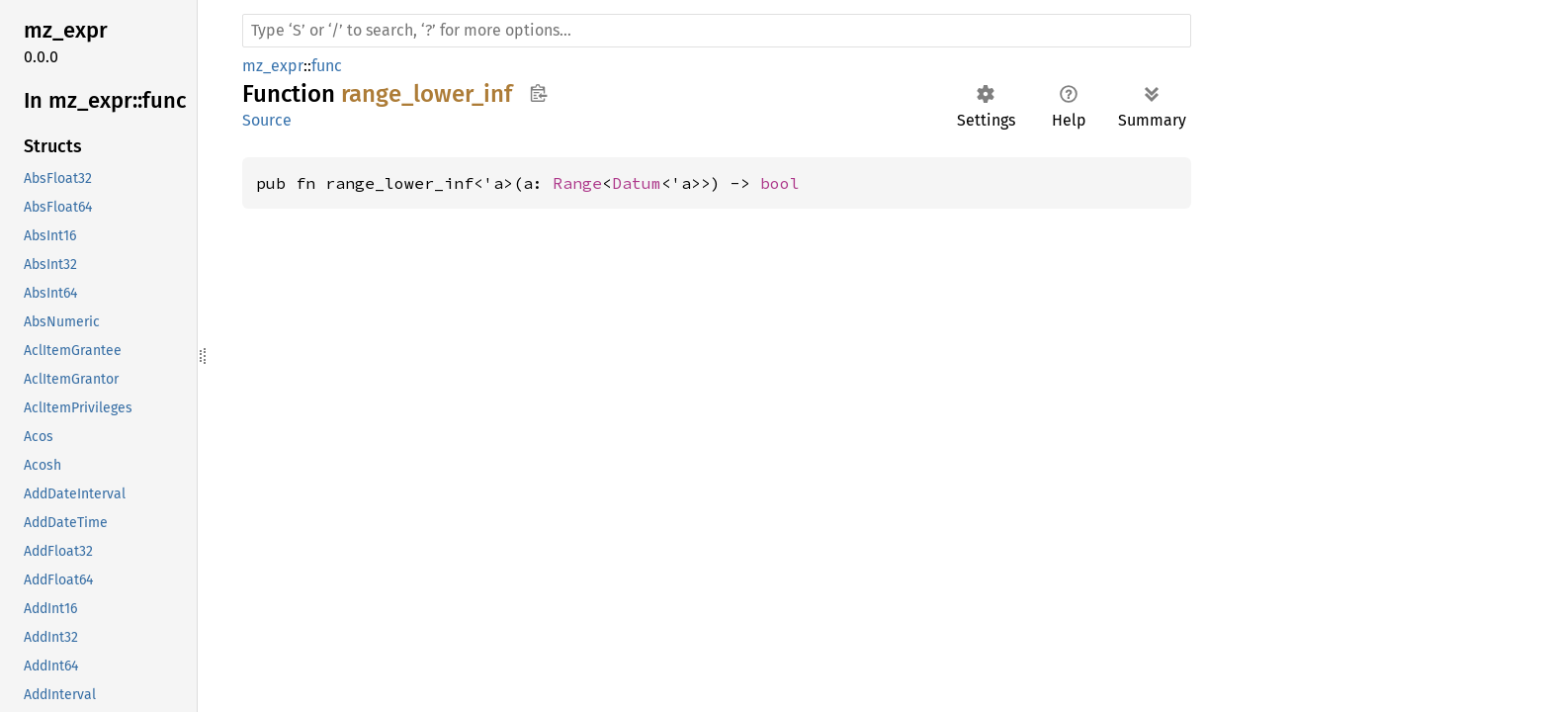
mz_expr (272, 65)
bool (780, 183)
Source (267, 120)
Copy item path (538, 93)
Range (577, 183)
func (326, 65)
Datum (636, 183)
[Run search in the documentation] (716, 30)
